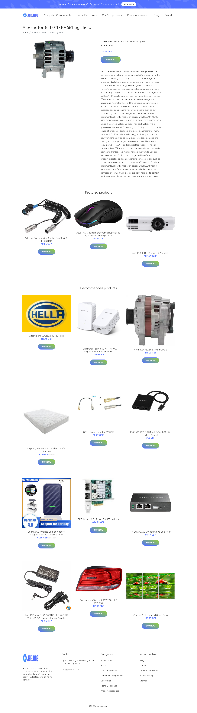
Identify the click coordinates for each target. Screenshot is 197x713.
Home (25, 34)
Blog (156, 16)
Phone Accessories (137, 16)
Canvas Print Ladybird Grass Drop (150, 617)
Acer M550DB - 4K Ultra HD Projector (150, 255)
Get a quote (129, 4)
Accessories (106, 662)
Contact (143, 668)
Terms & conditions (149, 673)
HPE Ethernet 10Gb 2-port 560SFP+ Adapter (98, 521)
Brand (168, 16)
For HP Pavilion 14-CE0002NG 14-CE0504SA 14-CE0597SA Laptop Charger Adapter (46, 619)
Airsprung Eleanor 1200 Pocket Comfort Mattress (46, 452)
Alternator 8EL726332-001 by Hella (46, 338)
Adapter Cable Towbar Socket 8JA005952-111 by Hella (46, 242)
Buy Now (110, 62)
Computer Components (57, 16)
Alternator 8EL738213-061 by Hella (150, 352)
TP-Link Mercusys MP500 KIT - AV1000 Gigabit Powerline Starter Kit (98, 352)
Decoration (106, 683)
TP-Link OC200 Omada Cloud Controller (150, 534)
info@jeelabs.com (70, 671)
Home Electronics (87, 16)
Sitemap (143, 683)
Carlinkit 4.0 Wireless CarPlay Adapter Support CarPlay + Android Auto (46, 535)
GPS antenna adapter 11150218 (98, 434)
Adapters (140, 43)
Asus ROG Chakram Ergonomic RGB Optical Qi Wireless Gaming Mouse (98, 236)
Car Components (112, 16)
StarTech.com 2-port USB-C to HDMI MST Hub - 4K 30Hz (150, 435)
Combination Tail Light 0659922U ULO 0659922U (98, 604)
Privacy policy (146, 678)
